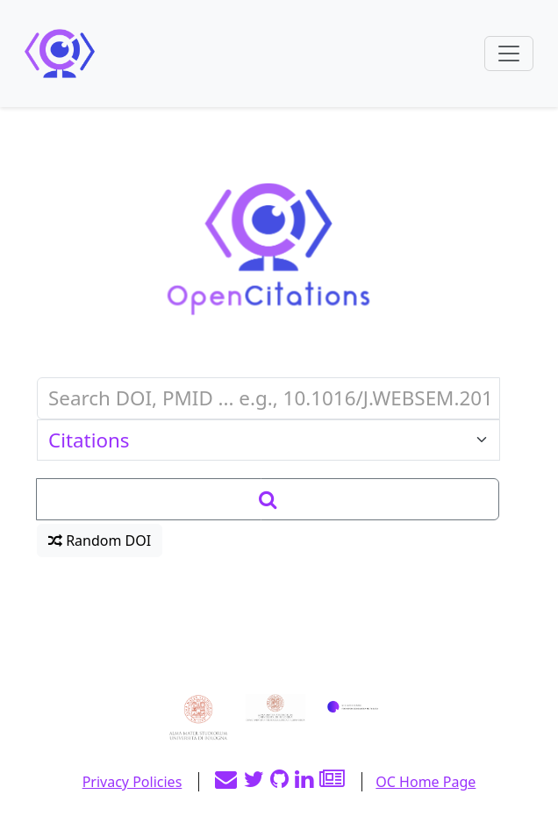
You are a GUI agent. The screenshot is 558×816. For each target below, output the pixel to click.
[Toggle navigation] (508, 53)
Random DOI (99, 540)
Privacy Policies (132, 781)
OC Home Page (426, 781)
